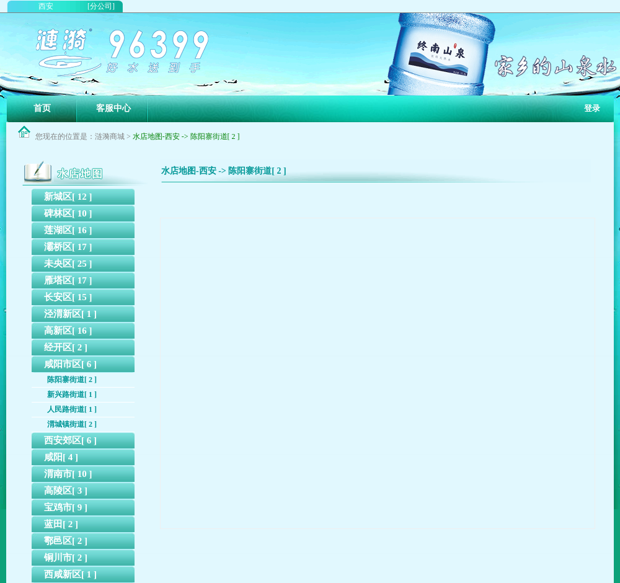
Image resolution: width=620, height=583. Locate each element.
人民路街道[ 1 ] (72, 409)
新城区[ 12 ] (68, 197)
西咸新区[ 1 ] (70, 574)
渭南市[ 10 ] (68, 474)
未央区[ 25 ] (68, 264)
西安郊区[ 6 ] (70, 440)
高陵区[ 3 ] (65, 491)
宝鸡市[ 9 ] (65, 507)
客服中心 (113, 108)
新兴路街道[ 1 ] (72, 394)
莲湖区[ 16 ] (68, 230)
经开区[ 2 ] (65, 347)
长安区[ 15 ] (68, 297)
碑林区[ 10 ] (68, 213)
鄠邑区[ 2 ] (65, 541)
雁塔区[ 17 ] (68, 280)
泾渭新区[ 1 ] (70, 314)
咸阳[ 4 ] (61, 457)
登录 (592, 108)
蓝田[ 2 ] (61, 524)
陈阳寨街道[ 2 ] (72, 379)
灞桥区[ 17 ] (68, 247)
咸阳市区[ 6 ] (70, 364)
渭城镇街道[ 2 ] (72, 424)
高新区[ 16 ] (68, 331)
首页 (42, 108)
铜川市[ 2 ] (65, 558)
